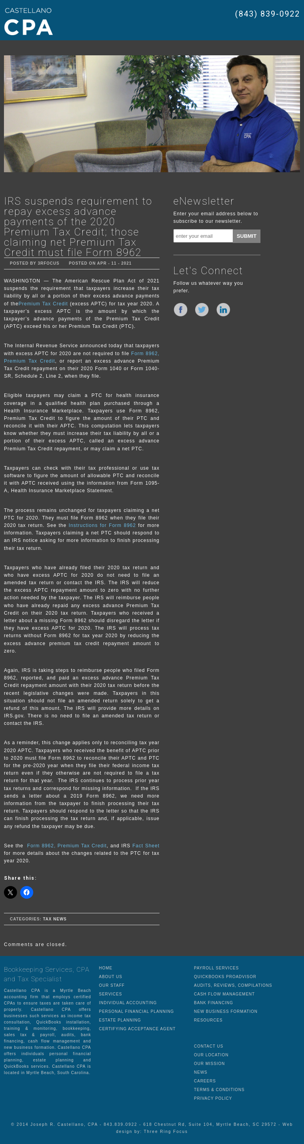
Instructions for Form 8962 (102, 525)
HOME (105, 968)
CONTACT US (208, 1046)
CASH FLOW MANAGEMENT (224, 994)
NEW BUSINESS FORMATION (226, 1011)
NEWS (200, 1072)
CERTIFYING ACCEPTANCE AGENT (137, 1029)
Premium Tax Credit (43, 304)
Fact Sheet (146, 846)
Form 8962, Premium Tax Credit (67, 846)
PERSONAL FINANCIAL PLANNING (136, 1011)
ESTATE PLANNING (120, 1020)
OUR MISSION (209, 1063)
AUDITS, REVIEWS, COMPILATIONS (233, 985)
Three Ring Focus (166, 1131)
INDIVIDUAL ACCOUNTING (128, 1003)
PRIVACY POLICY (213, 1098)
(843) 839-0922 (267, 14)
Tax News (54, 919)
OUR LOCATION (211, 1055)
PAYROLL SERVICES (216, 968)
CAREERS (205, 1081)
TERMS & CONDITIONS (219, 1090)
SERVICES (110, 994)
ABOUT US (110, 977)
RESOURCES (208, 1020)
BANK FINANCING (213, 1003)
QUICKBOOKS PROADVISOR (225, 977)
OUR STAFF (112, 985)
